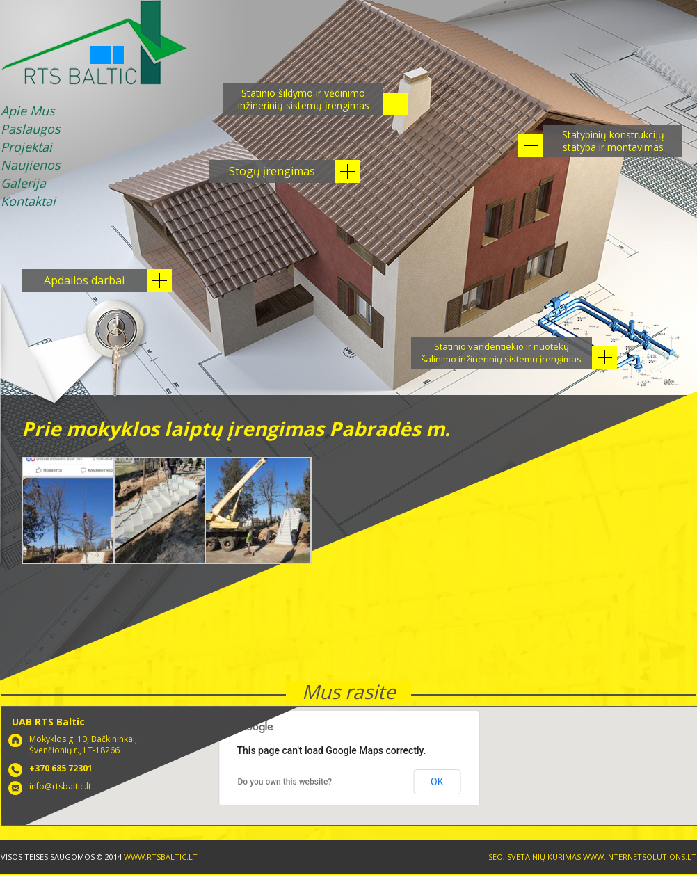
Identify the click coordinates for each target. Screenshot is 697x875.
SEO (495, 856)
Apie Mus (28, 111)
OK (437, 781)
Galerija (23, 184)
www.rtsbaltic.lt (161, 856)
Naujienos (31, 166)
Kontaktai (28, 202)
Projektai (26, 148)
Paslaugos (31, 129)
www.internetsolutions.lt (639, 856)
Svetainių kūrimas (544, 856)
